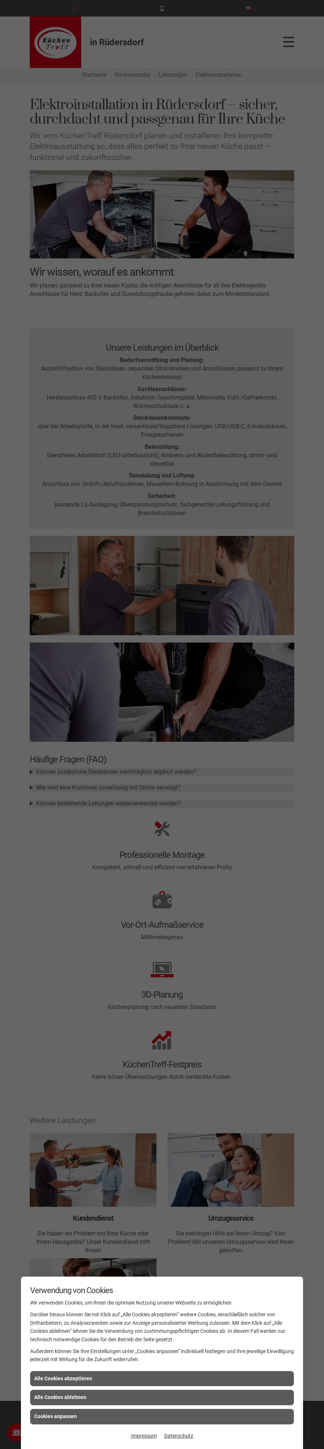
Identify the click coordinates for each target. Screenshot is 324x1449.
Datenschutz (178, 1436)
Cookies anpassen (55, 1416)
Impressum (144, 1436)
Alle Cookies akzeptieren (63, 1378)
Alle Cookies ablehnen (60, 1397)
